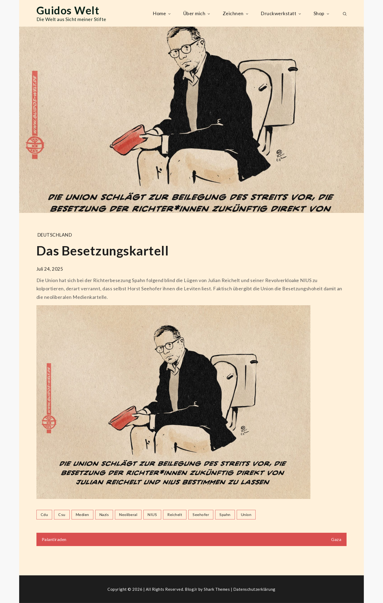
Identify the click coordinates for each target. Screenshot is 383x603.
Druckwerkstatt (281, 13)
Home (162, 13)
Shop (322, 13)
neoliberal (128, 514)
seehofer (201, 514)
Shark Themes (217, 589)
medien (82, 514)
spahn (225, 514)
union (246, 514)
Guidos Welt (67, 10)
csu (61, 514)
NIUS (152, 514)
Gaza (336, 539)
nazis (104, 514)
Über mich (197, 13)
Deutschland (55, 235)
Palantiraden (54, 539)
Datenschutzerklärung (254, 589)
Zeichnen (236, 13)
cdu (44, 514)
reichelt (174, 514)
